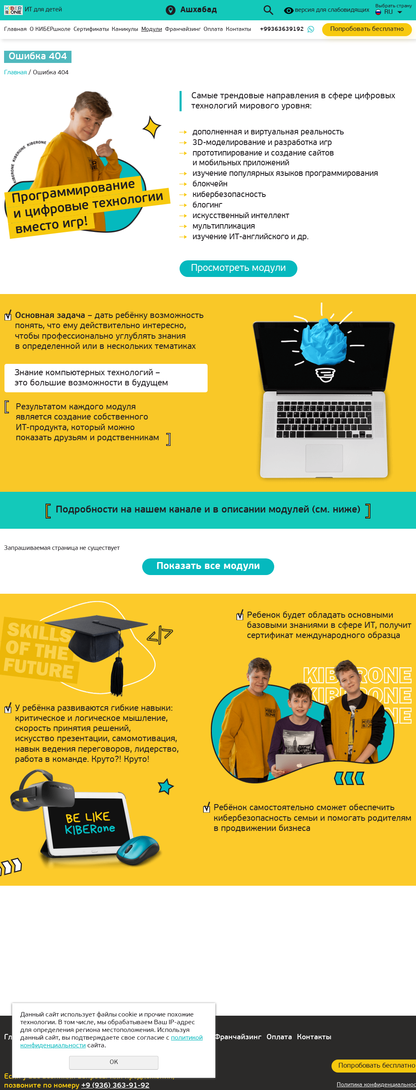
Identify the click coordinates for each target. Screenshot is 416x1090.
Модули (151, 29)
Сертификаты (91, 29)
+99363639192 (282, 29)
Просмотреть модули (238, 268)
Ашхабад (198, 10)
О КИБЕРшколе (50, 29)
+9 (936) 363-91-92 (115, 1086)
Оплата (213, 29)
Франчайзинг (183, 29)
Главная (15, 29)
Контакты (238, 29)
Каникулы (125, 29)
